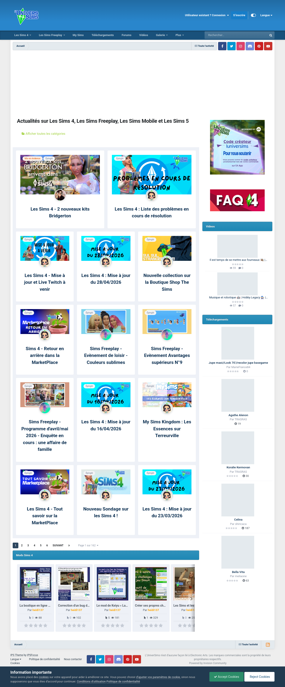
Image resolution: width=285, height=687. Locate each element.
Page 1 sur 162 (88, 545)
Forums (126, 35)
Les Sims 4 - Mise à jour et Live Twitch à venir (44, 282)
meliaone (241, 576)
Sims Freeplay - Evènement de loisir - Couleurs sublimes (106, 355)
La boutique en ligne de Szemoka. (43, 605)
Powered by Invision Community (207, 663)
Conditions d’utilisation (91, 681)
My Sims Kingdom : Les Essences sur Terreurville (167, 428)
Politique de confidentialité (44, 659)
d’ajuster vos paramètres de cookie (158, 677)
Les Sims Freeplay (51, 35)
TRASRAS (241, 419)
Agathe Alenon (238, 415)
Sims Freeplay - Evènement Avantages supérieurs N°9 (167, 355)
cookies (44, 677)
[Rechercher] (224, 35)
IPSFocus (32, 655)
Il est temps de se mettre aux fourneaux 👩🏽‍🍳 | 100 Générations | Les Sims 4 (237, 260)
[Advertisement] (105, 83)
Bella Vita (238, 572)
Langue (266, 15)
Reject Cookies (259, 676)
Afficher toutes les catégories (43, 133)
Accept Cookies (226, 676)
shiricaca (241, 524)
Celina (238, 519)
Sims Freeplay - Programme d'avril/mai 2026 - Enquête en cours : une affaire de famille (44, 435)
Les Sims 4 (21, 35)
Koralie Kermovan (238, 467)
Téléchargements (103, 35)
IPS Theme (16, 655)
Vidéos (143, 35)
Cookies (15, 663)
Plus (179, 35)
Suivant (58, 545)
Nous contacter (73, 659)
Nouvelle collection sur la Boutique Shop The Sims (167, 282)
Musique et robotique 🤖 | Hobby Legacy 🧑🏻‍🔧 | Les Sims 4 (237, 298)
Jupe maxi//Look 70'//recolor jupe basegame (238, 362)
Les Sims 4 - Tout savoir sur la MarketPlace (45, 515)
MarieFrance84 (240, 367)
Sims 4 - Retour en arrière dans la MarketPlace (45, 355)
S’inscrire (239, 15)
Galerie (161, 35)
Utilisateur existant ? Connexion (207, 15)
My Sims (78, 35)
